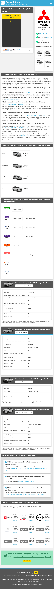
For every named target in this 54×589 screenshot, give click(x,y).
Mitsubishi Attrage (10, 494)
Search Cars (27, 561)
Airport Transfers (21, 575)
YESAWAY (28, 92)
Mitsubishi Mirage (19, 494)
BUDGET (23, 127)
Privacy (50, 575)
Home (4, 575)
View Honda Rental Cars (34, 520)
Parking (28, 575)
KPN (15, 104)
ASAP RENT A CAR (35, 115)
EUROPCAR (11, 104)
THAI (44, 115)
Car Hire (14, 575)
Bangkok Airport (16, 3)
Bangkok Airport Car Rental (12, 99)
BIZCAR (21, 104)
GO (36, 572)
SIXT (29, 127)
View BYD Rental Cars (33, 532)
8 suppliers (49, 37)
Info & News (38, 575)
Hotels (32, 575)
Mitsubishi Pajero (29, 494)
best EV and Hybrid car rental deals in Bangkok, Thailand (32, 557)
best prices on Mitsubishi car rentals (27, 481)
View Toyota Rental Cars (18, 520)
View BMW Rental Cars (34, 544)
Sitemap (27, 577)
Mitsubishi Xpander (39, 494)
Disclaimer (44, 575)
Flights (9, 575)
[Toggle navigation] (51, 3)
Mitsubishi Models (43, 33)
